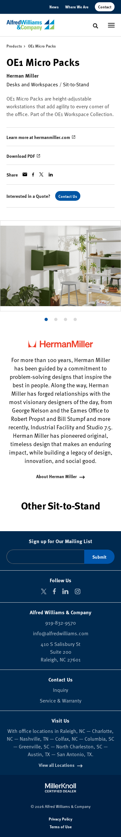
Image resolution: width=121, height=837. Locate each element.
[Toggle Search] (95, 25)
